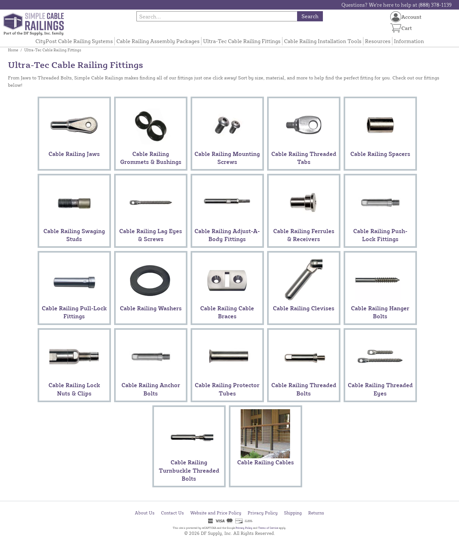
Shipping (293, 512)
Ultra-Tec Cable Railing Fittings (241, 41)
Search (310, 16)
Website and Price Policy (215, 512)
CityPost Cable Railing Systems (74, 41)
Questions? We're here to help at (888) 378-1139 (396, 5)
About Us (145, 512)
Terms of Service (268, 527)
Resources (377, 41)
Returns (316, 512)
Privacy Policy (263, 512)
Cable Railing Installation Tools (322, 41)
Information (409, 41)
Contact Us (172, 512)
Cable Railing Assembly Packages (158, 41)
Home (13, 50)
